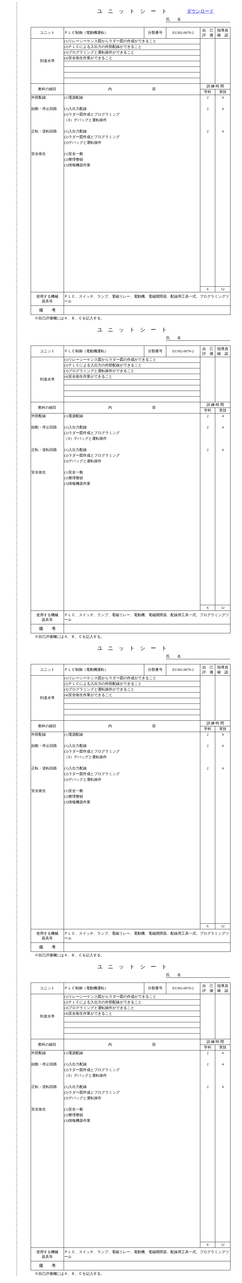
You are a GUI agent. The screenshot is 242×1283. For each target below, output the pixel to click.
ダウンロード (200, 11)
